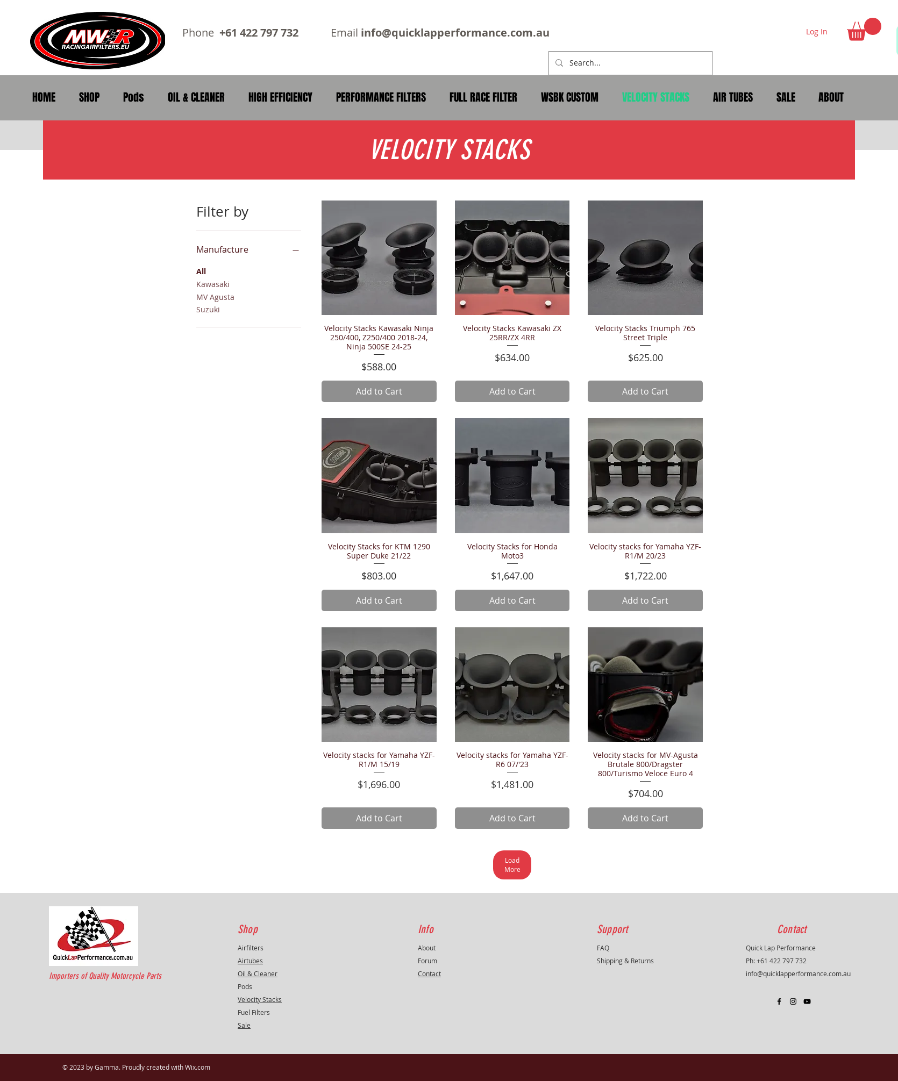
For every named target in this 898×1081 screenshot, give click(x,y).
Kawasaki (213, 283)
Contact (429, 973)
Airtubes (250, 960)
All (201, 270)
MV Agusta (215, 296)
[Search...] (629, 63)
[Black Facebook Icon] (779, 1001)
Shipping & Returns (625, 960)
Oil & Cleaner (257, 973)
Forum (427, 960)
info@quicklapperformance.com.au (455, 32)
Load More (512, 865)
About (427, 947)
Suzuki (208, 308)
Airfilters (250, 947)
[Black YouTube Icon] (807, 1001)
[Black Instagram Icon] (793, 1001)
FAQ (603, 947)
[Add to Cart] (379, 391)
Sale (244, 1025)
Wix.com (197, 1067)
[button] (864, 29)
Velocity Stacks (260, 999)
